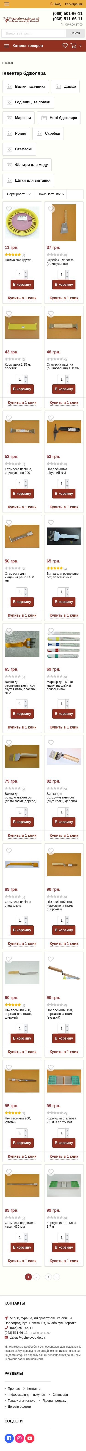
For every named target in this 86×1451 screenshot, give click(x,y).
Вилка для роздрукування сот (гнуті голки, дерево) (62, 797)
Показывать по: (49, 194)
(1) (15, 255)
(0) (57, 255)
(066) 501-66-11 (68, 13)
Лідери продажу (54, 1400)
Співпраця (60, 1394)
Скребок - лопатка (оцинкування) (60, 261)
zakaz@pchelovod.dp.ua (27, 1337)
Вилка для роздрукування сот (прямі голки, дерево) (20, 797)
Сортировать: (17, 194)
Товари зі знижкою (21, 1400)
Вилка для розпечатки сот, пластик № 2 (63, 575)
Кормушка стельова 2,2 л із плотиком (61, 1120)
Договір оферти (19, 1406)
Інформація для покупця (26, 1394)
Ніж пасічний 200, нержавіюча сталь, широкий (19, 1013)
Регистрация (74, 4)
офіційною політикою (54, 1350)
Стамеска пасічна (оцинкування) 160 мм (63, 366)
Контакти (33, 1388)
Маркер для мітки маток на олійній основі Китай (60, 685)
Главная (7, 62)
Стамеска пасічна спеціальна (18, 903)
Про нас (14, 1388)
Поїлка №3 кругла (18, 260)
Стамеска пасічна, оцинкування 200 (18, 471)
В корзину (22, 284)
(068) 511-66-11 (68, 19)
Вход (55, 4)
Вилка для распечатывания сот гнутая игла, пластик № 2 (20, 687)
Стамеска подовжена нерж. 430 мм (20, 1224)
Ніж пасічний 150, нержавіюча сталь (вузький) (60, 1013)
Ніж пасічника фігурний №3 (57, 471)
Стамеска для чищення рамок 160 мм (19, 577)
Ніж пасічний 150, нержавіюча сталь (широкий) (60, 905)
